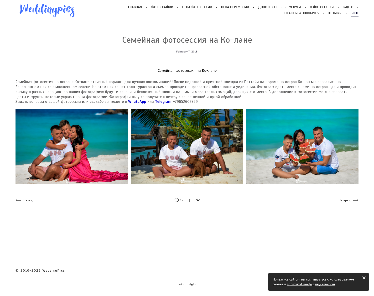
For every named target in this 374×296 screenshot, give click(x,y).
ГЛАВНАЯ (135, 7)
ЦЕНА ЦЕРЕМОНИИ (235, 7)
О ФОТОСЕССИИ (322, 7)
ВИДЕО (348, 7)
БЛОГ (354, 13)
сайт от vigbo (187, 284)
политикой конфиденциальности (311, 284)
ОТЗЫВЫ (335, 13)
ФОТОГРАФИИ (162, 7)
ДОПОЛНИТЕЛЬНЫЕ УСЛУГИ (279, 7)
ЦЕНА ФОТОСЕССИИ (197, 7)
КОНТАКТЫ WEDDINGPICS (299, 13)
